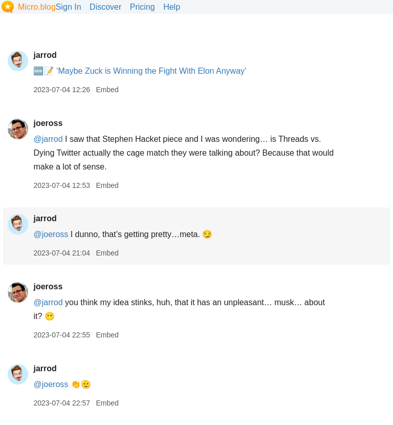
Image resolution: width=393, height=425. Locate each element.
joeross (47, 123)
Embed (107, 90)
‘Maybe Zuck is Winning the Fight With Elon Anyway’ (151, 71)
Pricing (142, 7)
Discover (105, 7)
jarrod (44, 55)
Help (171, 7)
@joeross (50, 234)
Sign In (68, 7)
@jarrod (47, 139)
